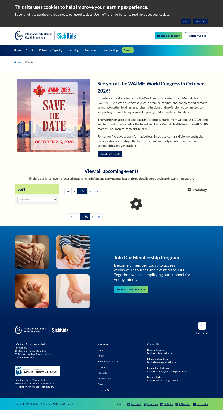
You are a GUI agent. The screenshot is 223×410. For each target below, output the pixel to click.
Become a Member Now (131, 289)
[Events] (128, 50)
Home (17, 62)
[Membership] (110, 50)
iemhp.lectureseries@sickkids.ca (164, 380)
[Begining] (68, 191)
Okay (186, 21)
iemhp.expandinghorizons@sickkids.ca (167, 371)
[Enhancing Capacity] (51, 50)
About (101, 355)
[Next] (90, 191)
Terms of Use (104, 389)
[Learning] (73, 50)
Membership (104, 378)
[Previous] (74, 191)
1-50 (82, 191)
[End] (96, 191)
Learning (102, 367)
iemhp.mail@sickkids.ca (159, 353)
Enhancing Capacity (108, 361)
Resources (103, 372)
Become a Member (168, 35)
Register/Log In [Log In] (197, 35)
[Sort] (37, 199)
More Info (201, 21)
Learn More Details (110, 153)
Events (29, 62)
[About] (29, 50)
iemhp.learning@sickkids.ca (161, 362)
